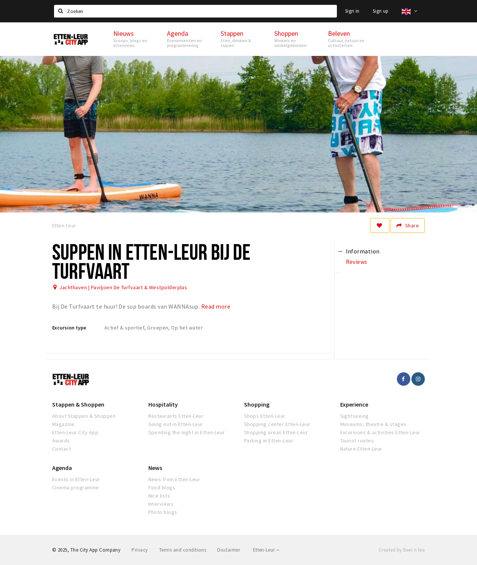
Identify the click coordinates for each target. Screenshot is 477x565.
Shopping (256, 404)
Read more (215, 306)
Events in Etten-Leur (76, 479)
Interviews (161, 504)
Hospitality (163, 404)
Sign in (352, 11)
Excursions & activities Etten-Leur (380, 432)
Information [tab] (363, 251)
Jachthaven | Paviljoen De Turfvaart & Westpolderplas (123, 287)
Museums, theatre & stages (373, 424)
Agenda (62, 467)
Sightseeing (354, 416)
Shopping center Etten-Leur (277, 424)
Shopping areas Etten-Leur (276, 432)
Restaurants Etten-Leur (176, 416)
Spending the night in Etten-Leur (186, 432)
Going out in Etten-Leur (175, 424)
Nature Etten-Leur (361, 448)
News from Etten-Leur (174, 479)
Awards (61, 440)
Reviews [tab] (356, 261)
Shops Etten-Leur (264, 416)
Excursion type (69, 327)
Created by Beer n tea (402, 550)
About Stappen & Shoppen (84, 416)
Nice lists (159, 495)
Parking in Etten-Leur (268, 440)
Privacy (140, 550)
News (155, 467)
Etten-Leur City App (75, 432)
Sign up (381, 11)
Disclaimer (228, 550)
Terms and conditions (182, 550)
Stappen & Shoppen (78, 404)
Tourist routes (357, 440)
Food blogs (162, 487)
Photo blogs (162, 512)
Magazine (63, 424)
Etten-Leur (266, 550)
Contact (61, 448)
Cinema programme (75, 487)
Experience (354, 404)
